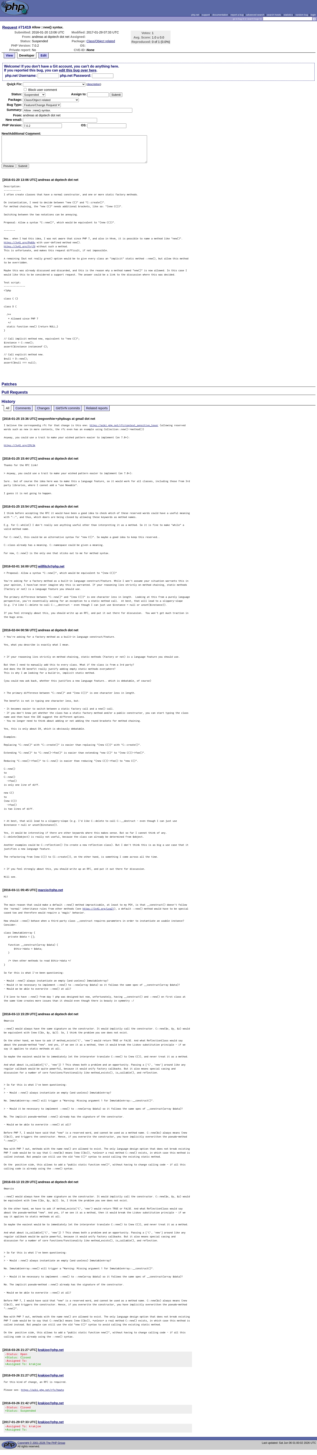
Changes (43, 408)
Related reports (97, 408)
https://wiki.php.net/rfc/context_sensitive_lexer (124, 425)
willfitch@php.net (51, 566)
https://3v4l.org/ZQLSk (19, 445)
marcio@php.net (50, 890)
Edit (43, 55)
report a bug (237, 14)
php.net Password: (75, 75)
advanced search (255, 14)
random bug (301, 14)
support (206, 14)
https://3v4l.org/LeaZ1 (98, 908)
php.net (195, 14)
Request (9, 27)
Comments (23, 408)
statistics (288, 14)
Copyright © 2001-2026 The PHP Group (41, 1448)
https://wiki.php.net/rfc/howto (42, 1392)
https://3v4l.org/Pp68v (19, 242)
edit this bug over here (77, 70)
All (7, 408)
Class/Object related (101, 41)
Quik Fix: (14, 84)
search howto (274, 14)
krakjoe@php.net (51, 1350)
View (9, 55)
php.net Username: (21, 75)
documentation (220, 14)
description (93, 84)
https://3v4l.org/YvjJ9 (19, 246)
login (313, 14)
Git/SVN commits (68, 408)
